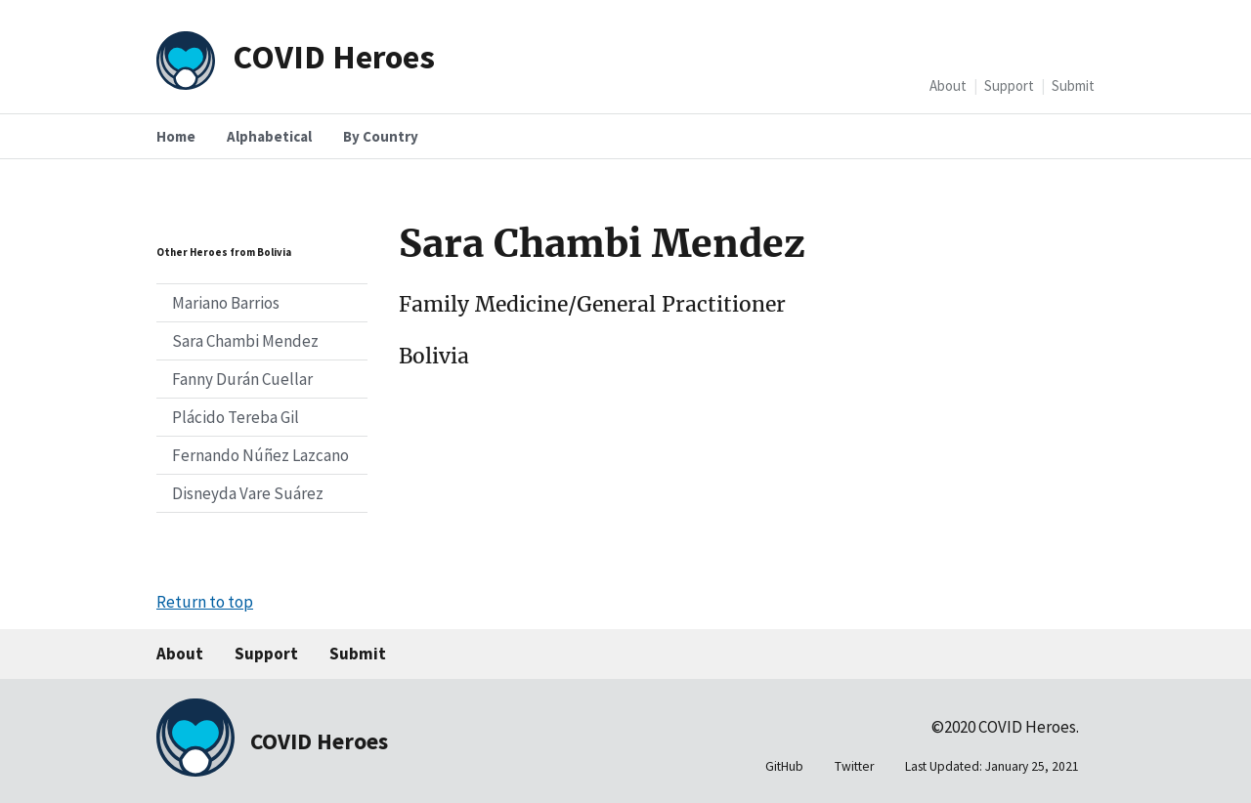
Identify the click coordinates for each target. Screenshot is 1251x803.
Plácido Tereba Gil (235, 417)
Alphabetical (269, 136)
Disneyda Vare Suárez (248, 493)
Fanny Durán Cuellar (242, 379)
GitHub (784, 766)
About (948, 85)
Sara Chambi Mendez (245, 341)
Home (175, 136)
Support (1009, 85)
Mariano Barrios (226, 303)
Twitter (854, 766)
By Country (380, 136)
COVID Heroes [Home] (334, 56)
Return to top (204, 602)
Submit (1073, 85)
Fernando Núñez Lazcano (260, 455)
